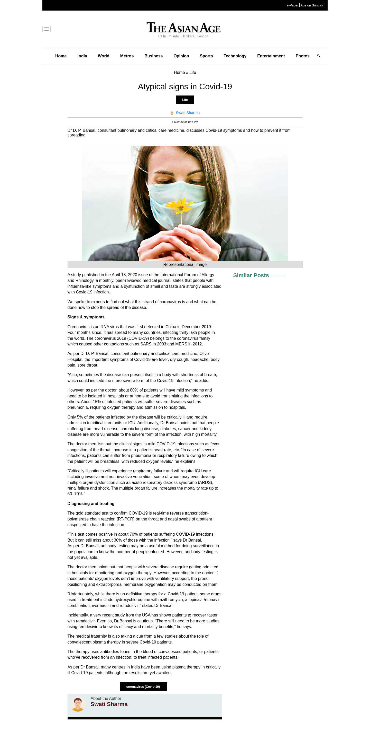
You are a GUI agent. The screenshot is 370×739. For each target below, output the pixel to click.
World (103, 56)
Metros (127, 56)
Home (61, 56)
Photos (303, 56)
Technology (235, 56)
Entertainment (271, 56)
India (82, 56)
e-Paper (293, 5)
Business (153, 56)
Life (185, 100)
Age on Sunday (311, 5)
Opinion (181, 56)
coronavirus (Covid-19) (143, 687)
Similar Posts (251, 275)
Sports (206, 56)
